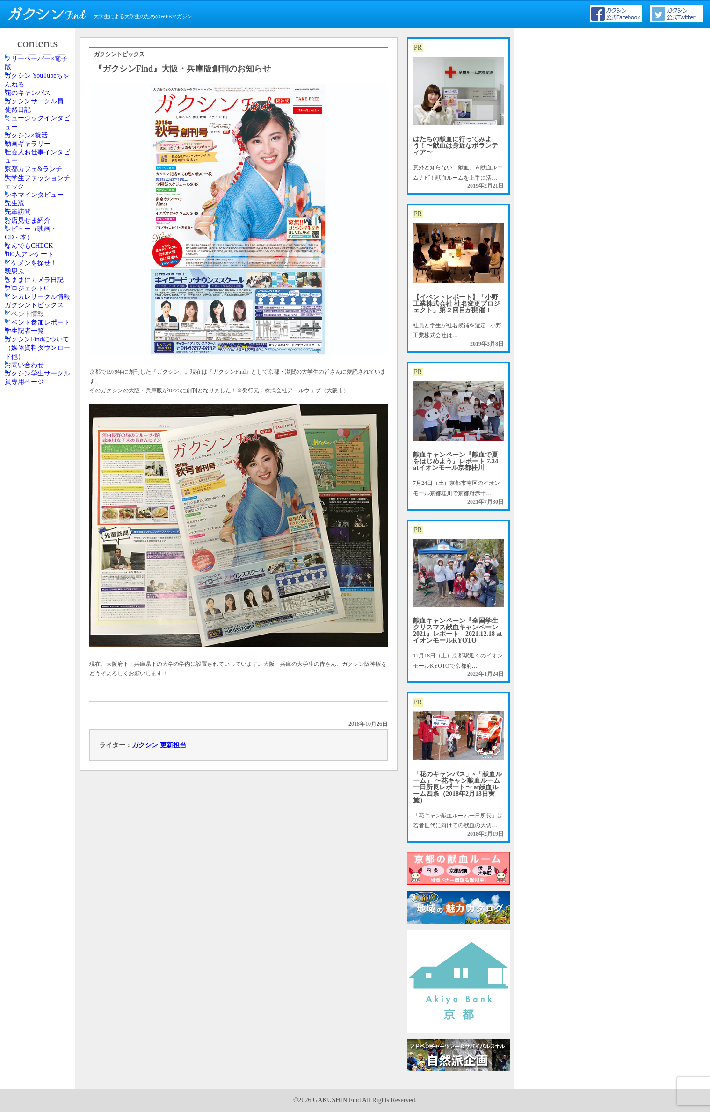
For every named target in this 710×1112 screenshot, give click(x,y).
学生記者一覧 (33, 703)
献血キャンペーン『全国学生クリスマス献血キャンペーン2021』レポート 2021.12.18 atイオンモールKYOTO (457, 630)
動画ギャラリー (36, 226)
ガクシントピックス (38, 627)
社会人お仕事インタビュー (38, 251)
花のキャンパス (36, 124)
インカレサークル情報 (38, 598)
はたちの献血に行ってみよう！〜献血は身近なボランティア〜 (455, 146)
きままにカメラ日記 (38, 547)
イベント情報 (33, 653)
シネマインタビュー (38, 339)
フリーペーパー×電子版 (40, 69)
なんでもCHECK (37, 458)
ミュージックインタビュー (38, 179)
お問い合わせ (33, 763)
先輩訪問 (27, 386)
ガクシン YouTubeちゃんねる (38, 98)
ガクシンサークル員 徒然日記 (38, 149)
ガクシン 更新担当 (159, 745)
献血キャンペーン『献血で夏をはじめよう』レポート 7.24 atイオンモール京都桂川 (455, 461)
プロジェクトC (35, 573)
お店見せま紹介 (36, 407)
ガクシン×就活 (34, 205)
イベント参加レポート (38, 678)
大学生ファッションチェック (38, 310)
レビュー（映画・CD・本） (38, 433)
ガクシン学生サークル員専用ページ (38, 788)
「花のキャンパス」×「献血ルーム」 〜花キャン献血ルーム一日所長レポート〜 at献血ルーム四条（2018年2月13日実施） (457, 787)
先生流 (24, 365)
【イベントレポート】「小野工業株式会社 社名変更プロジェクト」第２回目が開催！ (456, 304)
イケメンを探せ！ (38, 501)
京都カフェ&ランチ (38, 280)
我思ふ (24, 522)
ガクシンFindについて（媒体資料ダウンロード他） (38, 733)
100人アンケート (37, 480)
